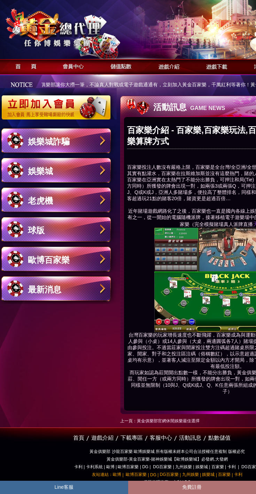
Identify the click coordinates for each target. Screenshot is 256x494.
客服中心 (161, 438)
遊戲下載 (215, 66)
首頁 (24, 66)
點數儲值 (219, 438)
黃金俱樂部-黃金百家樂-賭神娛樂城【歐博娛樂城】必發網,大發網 (167, 459)
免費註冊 (192, 487)
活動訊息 (190, 438)
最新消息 (44, 289)
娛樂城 (40, 171)
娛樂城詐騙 (49, 141)
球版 (36, 230)
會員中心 (71, 66)
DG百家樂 (162, 466)
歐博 (110, 466)
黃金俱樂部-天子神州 (74, 28)
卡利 (78, 466)
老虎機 (40, 200)
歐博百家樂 (49, 260)
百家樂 (145, 335)
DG (145, 466)
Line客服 (64, 487)
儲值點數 (119, 66)
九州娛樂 (183, 466)
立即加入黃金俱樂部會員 (58, 103)
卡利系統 (94, 466)
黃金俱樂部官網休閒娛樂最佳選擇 (168, 420)
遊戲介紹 (167, 66)
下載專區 (132, 438)
